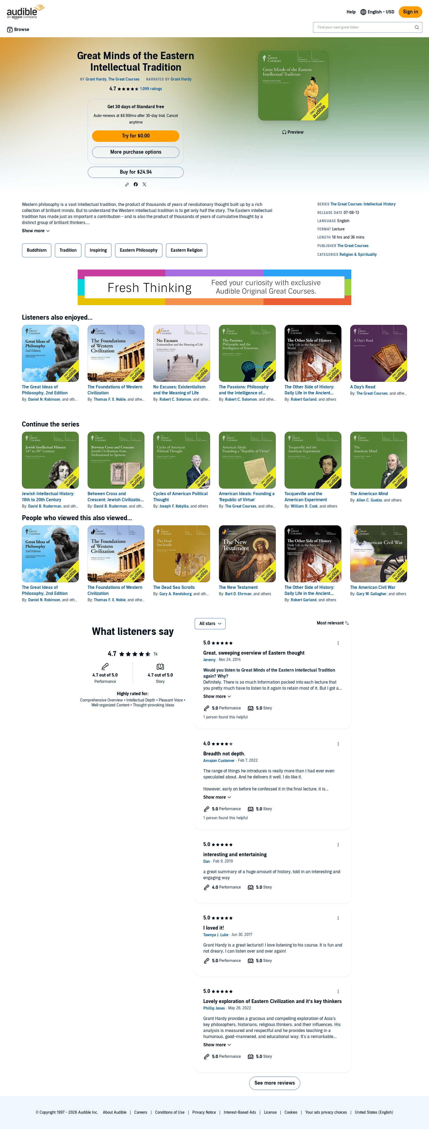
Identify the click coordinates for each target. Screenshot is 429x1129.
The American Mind (369, 494)
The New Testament (238, 587)
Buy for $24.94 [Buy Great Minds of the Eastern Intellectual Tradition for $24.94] (136, 172)
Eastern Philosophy (139, 250)
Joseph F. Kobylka (174, 506)
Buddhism (37, 250)
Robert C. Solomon (175, 399)
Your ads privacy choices (326, 1112)
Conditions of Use (169, 1112)
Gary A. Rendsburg (176, 594)
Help (351, 12)
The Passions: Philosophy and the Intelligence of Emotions (244, 393)
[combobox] (367, 27)
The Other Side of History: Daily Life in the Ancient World (309, 393)
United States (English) (374, 1112)
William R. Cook (304, 506)
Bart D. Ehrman (238, 594)
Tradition (68, 250)
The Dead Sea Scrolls (174, 587)
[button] (127, 184)
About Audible (114, 1112)
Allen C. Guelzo (369, 500)
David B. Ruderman (44, 506)
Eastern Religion (186, 250)
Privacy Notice (204, 1112)
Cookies (291, 1112)
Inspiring (98, 250)
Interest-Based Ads (240, 1112)
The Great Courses (372, 393)
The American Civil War (372, 587)
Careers (140, 1112)
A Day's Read (362, 387)
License (270, 1112)
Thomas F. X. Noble (110, 399)
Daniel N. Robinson (44, 399)
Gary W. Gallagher (371, 594)
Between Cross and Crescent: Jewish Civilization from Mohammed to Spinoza (115, 500)
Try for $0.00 (136, 136)
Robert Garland (304, 399)
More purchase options (135, 152)
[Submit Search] (417, 27)
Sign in (410, 12)
